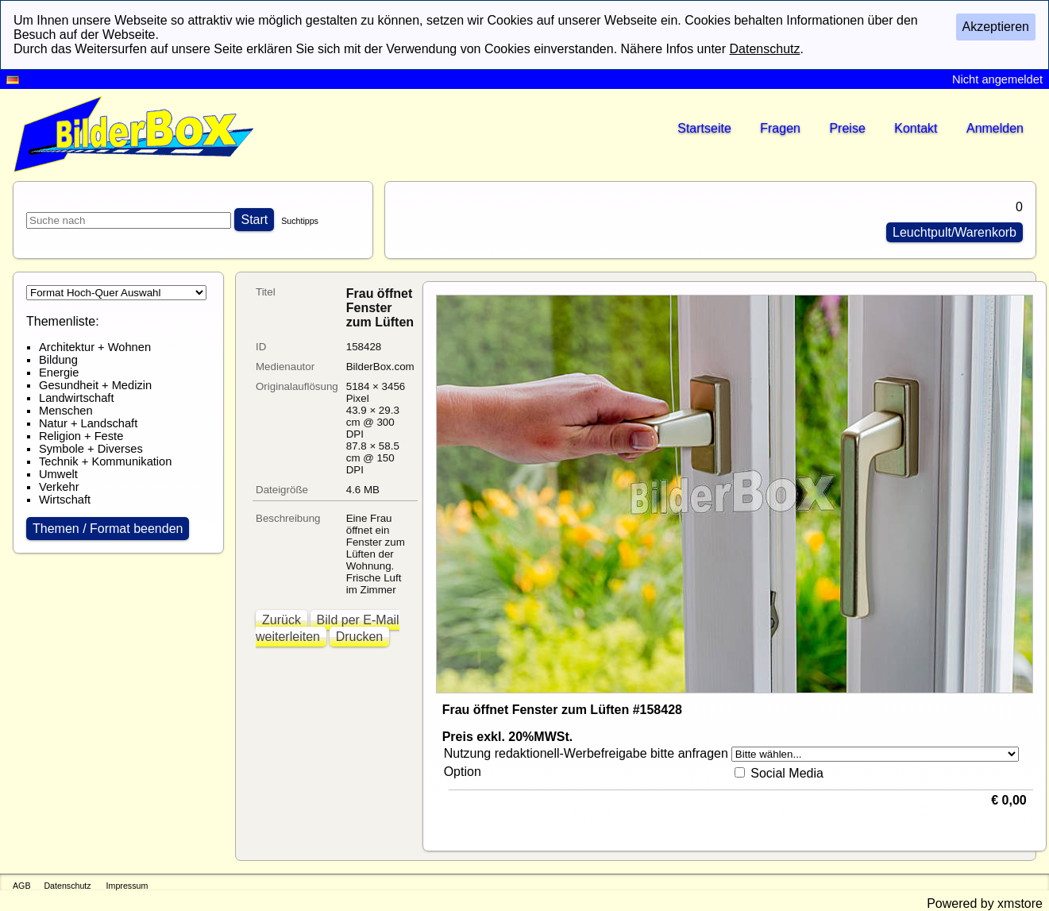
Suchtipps (299, 221)
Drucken (360, 636)
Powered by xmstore (985, 903)
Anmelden (995, 128)
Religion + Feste (81, 436)
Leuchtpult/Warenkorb (954, 232)
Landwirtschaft (76, 398)
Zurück (281, 620)
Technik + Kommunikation (105, 461)
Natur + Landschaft (88, 423)
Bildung (58, 359)
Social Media (786, 773)
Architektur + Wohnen (95, 347)
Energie (59, 372)
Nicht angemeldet (997, 79)
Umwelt (58, 474)
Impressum (127, 885)
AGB (22, 885)
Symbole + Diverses (91, 448)
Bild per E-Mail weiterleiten (327, 628)
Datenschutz (67, 885)
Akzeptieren (996, 26)
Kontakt (915, 128)
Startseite (704, 128)
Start (254, 219)
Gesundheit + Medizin (95, 385)
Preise (847, 128)
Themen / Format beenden (108, 528)
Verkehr (59, 487)
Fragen (780, 128)
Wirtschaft (65, 499)
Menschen (66, 410)
